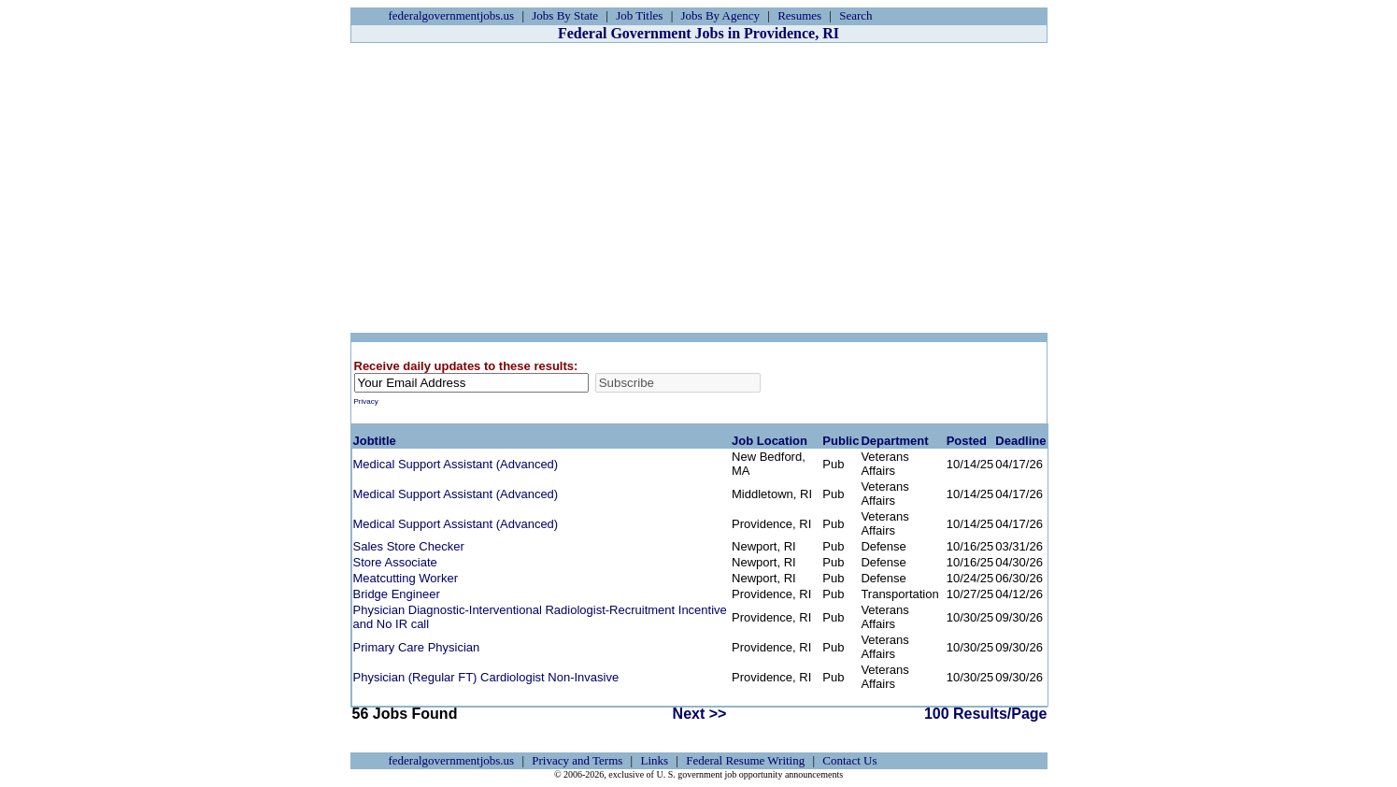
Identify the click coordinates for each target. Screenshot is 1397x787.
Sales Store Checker (408, 546)
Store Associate (395, 562)
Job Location (769, 441)
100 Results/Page (986, 714)
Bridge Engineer (396, 594)
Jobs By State (565, 15)
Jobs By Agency (721, 15)
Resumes (799, 15)
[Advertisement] (699, 188)
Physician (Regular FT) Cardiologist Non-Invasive (486, 677)
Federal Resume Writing (745, 760)
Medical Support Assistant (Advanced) (456, 464)
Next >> (700, 714)
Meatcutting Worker (405, 578)
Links (654, 760)
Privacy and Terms (577, 760)
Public (840, 441)
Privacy (366, 401)
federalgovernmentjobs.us (452, 15)
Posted (967, 441)
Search (855, 15)
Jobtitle (374, 441)
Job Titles (639, 15)
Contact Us (849, 760)
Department (894, 441)
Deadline (1020, 441)
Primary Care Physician (416, 647)
